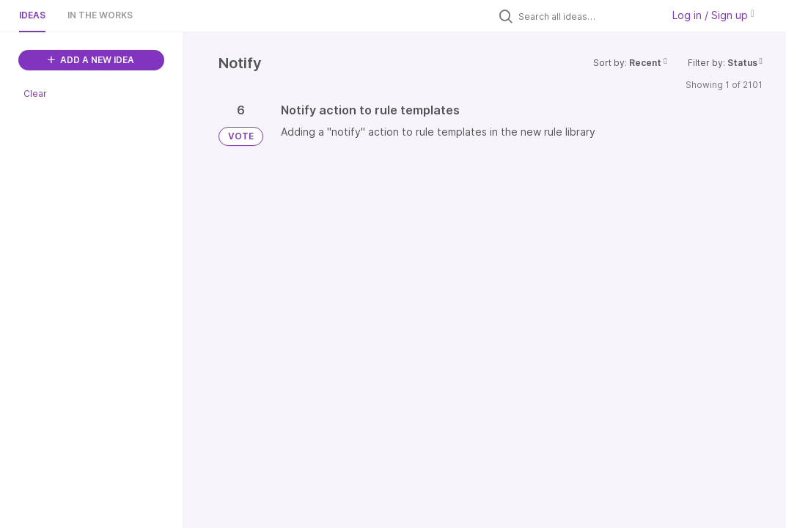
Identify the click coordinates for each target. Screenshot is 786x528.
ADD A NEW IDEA (91, 59)
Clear (35, 93)
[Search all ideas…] (587, 16)
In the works (100, 15)
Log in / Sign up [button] (713, 15)
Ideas (32, 15)
